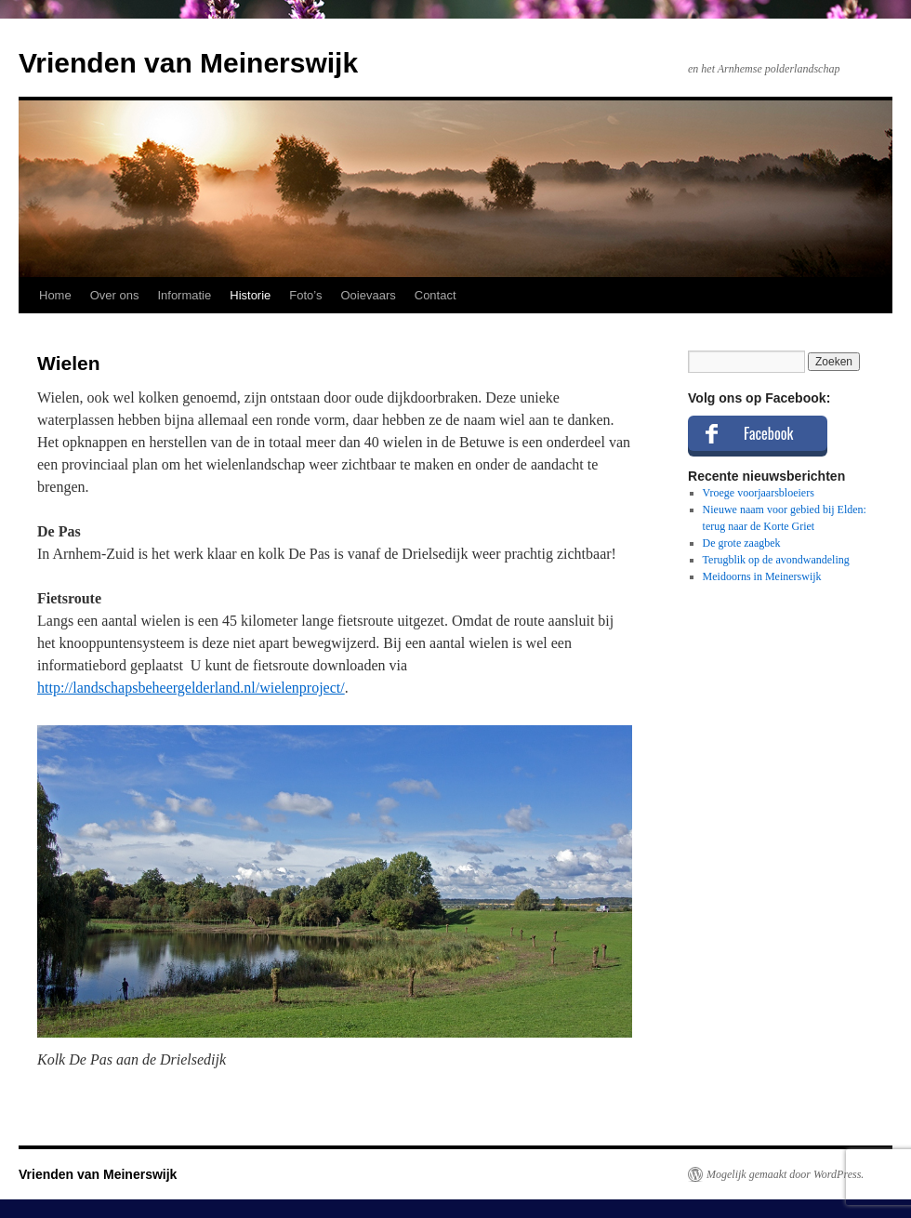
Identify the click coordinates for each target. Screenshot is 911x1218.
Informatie (184, 295)
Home (55, 295)
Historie (250, 295)
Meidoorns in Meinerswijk (762, 576)
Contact (435, 295)
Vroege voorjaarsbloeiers (758, 492)
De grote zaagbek (742, 542)
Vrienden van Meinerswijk (188, 62)
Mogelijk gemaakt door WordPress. (785, 1174)
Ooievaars (368, 295)
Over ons (114, 295)
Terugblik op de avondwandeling (776, 559)
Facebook (768, 433)
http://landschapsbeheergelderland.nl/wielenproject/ (191, 687)
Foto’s (305, 295)
